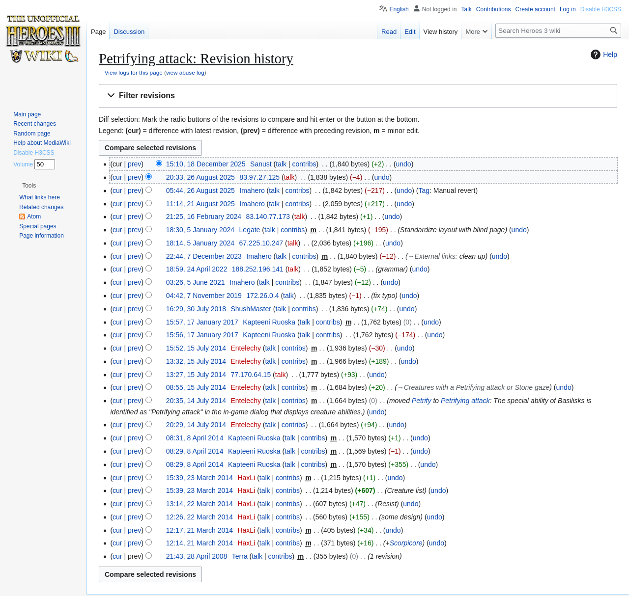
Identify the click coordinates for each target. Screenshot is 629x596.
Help (602, 54)
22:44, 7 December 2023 (204, 256)
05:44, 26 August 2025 (200, 190)
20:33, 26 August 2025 (200, 177)
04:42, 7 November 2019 (204, 295)
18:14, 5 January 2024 (200, 243)
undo (403, 164)
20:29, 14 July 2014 (196, 425)
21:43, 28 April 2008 (197, 556)
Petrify (421, 401)
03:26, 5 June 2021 (195, 282)
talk (281, 164)
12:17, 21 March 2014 (199, 530)
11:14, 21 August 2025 (200, 204)
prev (134, 164)
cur (117, 177)
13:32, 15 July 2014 (196, 361)
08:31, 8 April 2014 (195, 438)
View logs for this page (134, 72)
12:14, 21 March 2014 (199, 543)
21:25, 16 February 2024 (203, 216)
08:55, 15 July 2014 (196, 387)
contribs (304, 164)
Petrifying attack (465, 401)
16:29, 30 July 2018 (196, 309)
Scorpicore (406, 543)
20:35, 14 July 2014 (196, 401)
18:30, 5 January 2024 (200, 230)
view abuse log (185, 72)
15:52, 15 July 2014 (196, 348)
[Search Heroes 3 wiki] (558, 31)
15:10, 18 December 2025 (206, 164)
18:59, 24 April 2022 (197, 269)
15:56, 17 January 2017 (202, 335)
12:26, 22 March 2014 (199, 517)
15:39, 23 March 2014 (199, 478)
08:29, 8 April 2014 (195, 451)
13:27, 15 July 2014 (196, 375)
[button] (358, 96)
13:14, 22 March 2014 (199, 504)
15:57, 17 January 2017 (202, 322)
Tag (423, 190)
